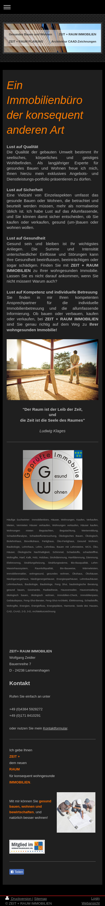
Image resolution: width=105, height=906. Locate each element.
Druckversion (18, 899)
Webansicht (91, 903)
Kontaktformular (55, 728)
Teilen (16, 872)
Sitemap (40, 899)
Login (95, 898)
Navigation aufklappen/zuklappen (52, 7)
